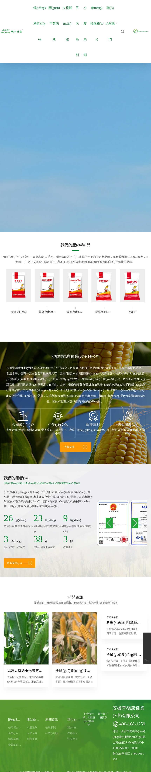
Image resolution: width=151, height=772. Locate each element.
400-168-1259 (140, 31)
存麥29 (132, 311)
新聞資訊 (75, 597)
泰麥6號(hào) (19, 311)
